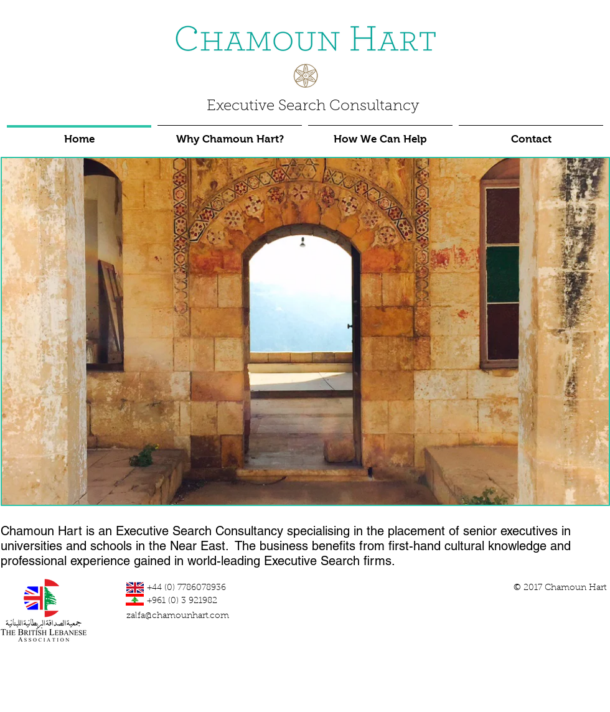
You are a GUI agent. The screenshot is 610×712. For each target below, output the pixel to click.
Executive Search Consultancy (313, 106)
